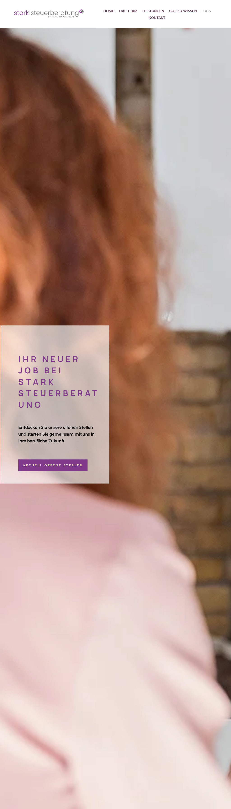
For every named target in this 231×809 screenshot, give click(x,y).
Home (108, 11)
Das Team (128, 11)
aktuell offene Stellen (53, 465)
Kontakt (157, 18)
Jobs (206, 11)
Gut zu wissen (183, 11)
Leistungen (153, 11)
